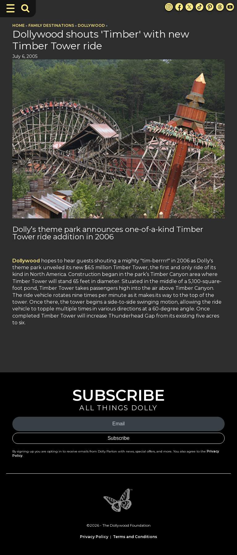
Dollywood (91, 25)
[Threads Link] (220, 7)
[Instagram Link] (169, 7)
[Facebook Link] (179, 7)
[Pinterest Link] (210, 7)
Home (18, 25)
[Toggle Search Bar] (25, 8)
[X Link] (189, 7)
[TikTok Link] (199, 7)
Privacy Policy (94, 536)
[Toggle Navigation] (10, 8)
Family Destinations (51, 25)
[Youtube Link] (230, 7)
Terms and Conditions (135, 536)
